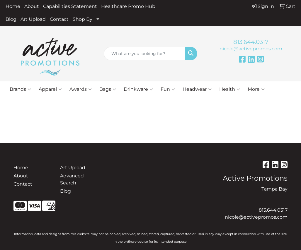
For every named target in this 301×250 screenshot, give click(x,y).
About (31, 6)
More (256, 89)
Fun (168, 89)
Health (229, 89)
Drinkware (138, 89)
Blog (11, 19)
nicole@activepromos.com (251, 49)
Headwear (197, 89)
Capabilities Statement (70, 6)
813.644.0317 (250, 41)
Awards (80, 89)
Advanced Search (72, 179)
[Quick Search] (144, 53)
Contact (59, 19)
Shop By (82, 19)
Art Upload (33, 19)
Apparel (50, 89)
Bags (107, 89)
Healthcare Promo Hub (128, 6)
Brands (20, 89)
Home (13, 6)
